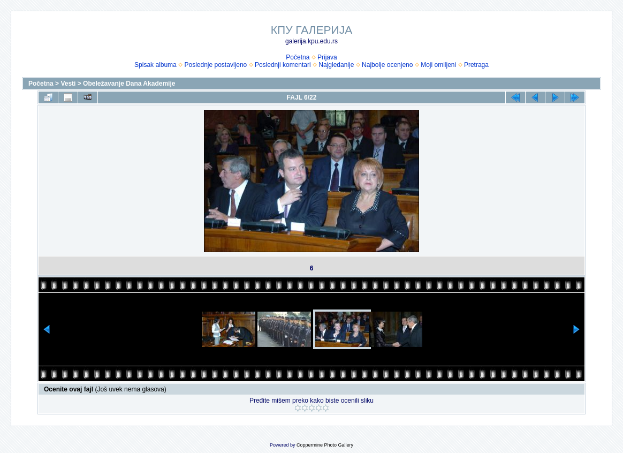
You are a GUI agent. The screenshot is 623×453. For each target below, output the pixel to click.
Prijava (327, 57)
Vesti (67, 83)
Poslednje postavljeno (215, 65)
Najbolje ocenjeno (387, 65)
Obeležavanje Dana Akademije (129, 83)
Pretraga (476, 65)
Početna (297, 57)
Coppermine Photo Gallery (325, 445)
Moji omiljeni (438, 65)
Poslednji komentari (283, 65)
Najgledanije (336, 65)
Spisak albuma (155, 65)
